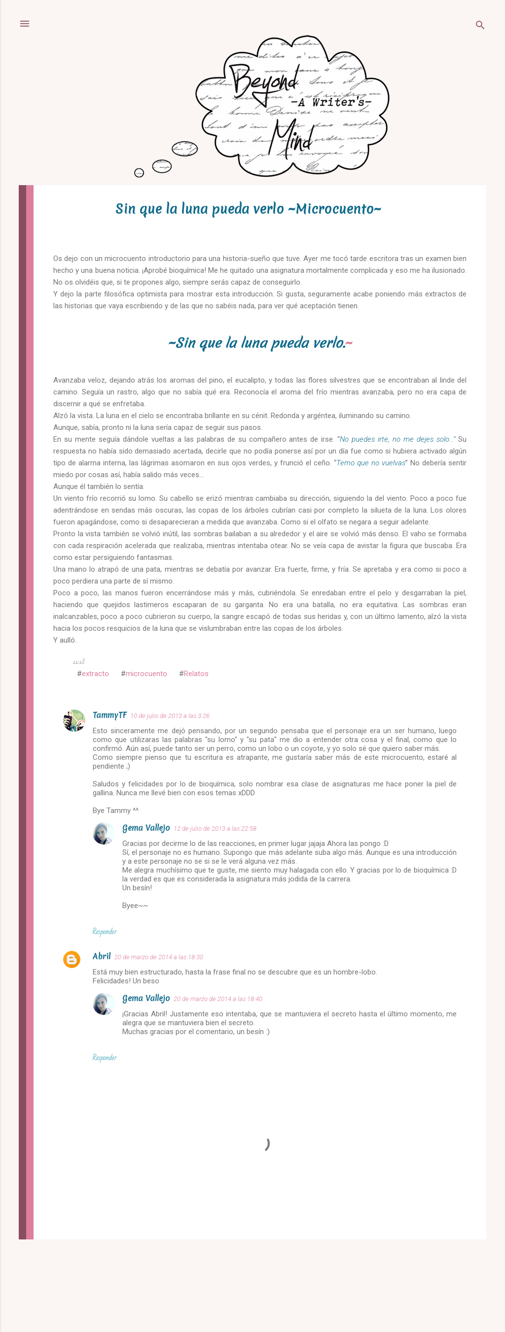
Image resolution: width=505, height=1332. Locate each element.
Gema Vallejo (146, 827)
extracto (95, 673)
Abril (101, 956)
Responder (104, 932)
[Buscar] (480, 27)
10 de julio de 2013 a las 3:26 (170, 715)
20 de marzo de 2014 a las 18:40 (218, 999)
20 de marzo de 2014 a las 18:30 (158, 957)
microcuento (146, 673)
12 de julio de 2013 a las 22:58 (215, 828)
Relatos (196, 673)
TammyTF (109, 715)
